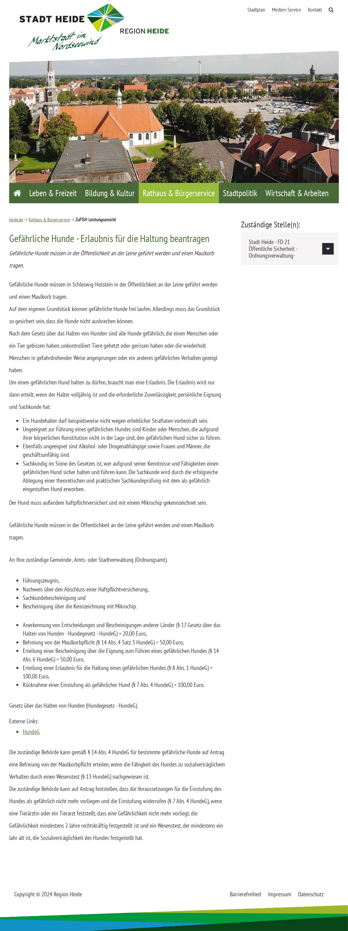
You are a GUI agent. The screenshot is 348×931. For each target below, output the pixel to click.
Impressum (279, 894)
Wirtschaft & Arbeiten (297, 193)
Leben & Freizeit (53, 193)
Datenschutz (311, 894)
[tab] (290, 248)
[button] (290, 248)
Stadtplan (256, 9)
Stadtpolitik (240, 193)
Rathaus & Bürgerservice (179, 193)
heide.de (16, 220)
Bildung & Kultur (110, 193)
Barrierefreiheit (245, 894)
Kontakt (315, 9)
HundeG (31, 732)
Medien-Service (286, 9)
